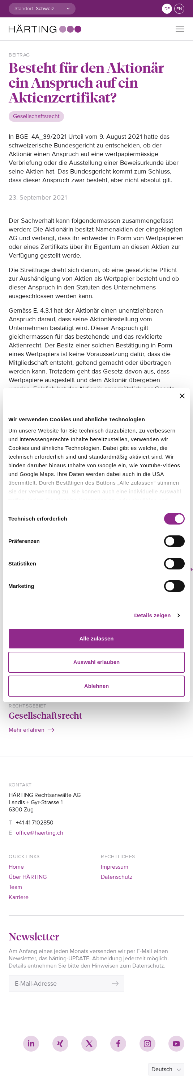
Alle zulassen (96, 638)
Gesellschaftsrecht (46, 715)
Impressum (114, 866)
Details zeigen (152, 615)
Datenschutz (117, 877)
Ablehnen (96, 686)
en (179, 9)
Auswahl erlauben (96, 662)
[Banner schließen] (182, 395)
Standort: (24, 8)
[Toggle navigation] (180, 29)
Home (16, 866)
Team (15, 887)
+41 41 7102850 (34, 822)
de (167, 9)
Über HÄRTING (28, 877)
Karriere (19, 897)
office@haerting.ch (39, 832)
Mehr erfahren (26, 730)
